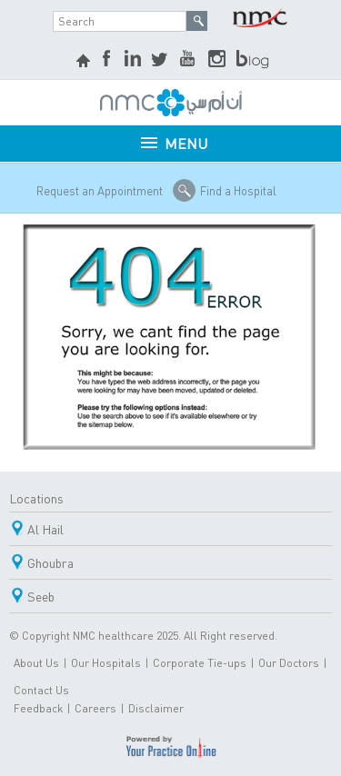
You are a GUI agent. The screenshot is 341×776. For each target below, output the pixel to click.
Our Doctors (288, 663)
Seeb (41, 596)
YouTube (189, 60)
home (85, 63)
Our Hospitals (106, 663)
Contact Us (41, 690)
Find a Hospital (238, 190)
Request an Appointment (99, 190)
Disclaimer (156, 708)
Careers (95, 708)
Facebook (108, 60)
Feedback (38, 708)
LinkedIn (133, 60)
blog (253, 60)
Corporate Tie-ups (199, 663)
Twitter (161, 60)
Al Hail (45, 529)
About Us (36, 663)
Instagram (217, 60)
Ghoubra (50, 562)
